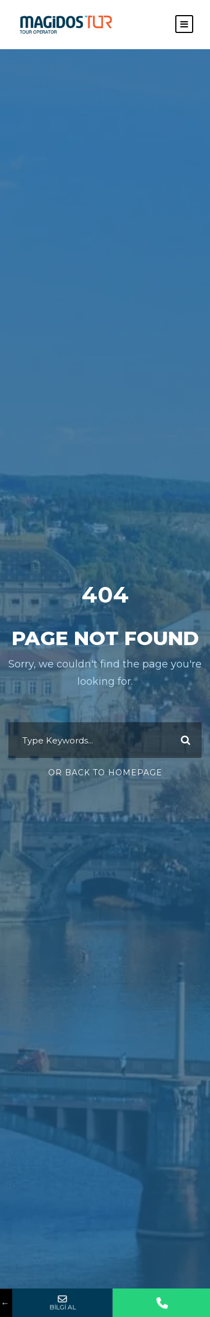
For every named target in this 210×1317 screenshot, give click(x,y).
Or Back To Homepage (105, 773)
